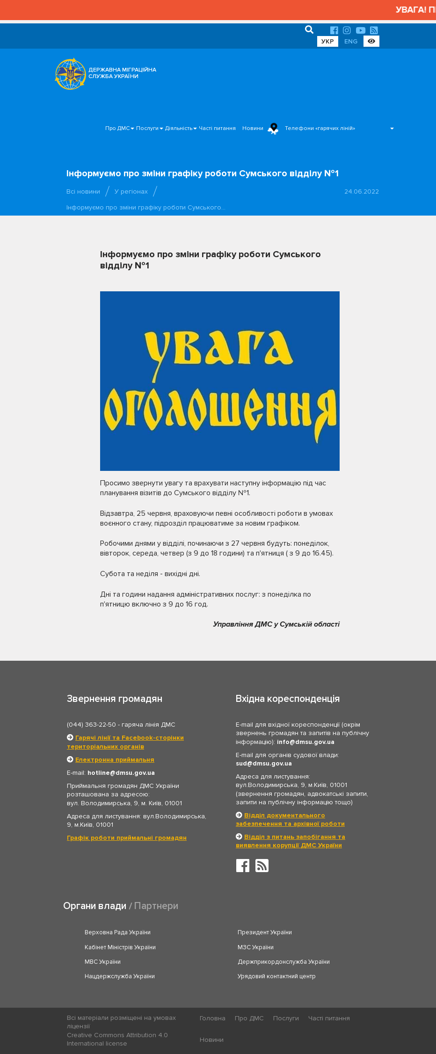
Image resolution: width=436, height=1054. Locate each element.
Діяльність (178, 128)
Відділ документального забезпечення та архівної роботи (290, 819)
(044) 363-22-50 (91, 725)
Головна (212, 1018)
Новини (252, 128)
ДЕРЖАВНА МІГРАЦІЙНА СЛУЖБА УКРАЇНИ (122, 73)
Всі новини (83, 191)
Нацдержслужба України (120, 976)
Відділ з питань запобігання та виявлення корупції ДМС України (290, 841)
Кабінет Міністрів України (120, 947)
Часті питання (217, 128)
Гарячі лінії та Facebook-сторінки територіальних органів (125, 742)
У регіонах (131, 191)
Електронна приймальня (114, 760)
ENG (350, 41)
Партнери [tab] (156, 906)
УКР (327, 41)
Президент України (265, 932)
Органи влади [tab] (94, 906)
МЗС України (256, 947)
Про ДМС (117, 128)
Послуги (147, 128)
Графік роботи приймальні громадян (127, 838)
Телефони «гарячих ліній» (320, 128)
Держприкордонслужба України (284, 962)
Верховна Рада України (118, 932)
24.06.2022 (361, 191)
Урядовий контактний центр (277, 976)
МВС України (103, 962)
